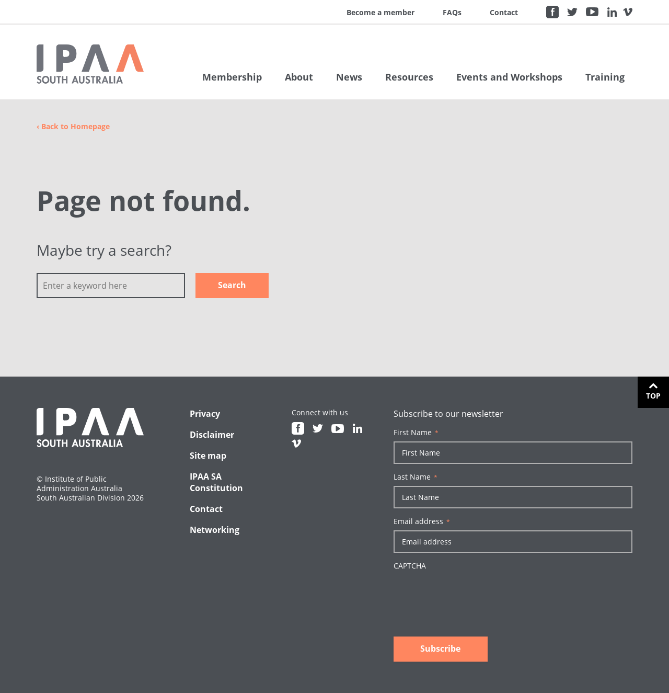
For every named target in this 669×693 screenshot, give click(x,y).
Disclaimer (212, 434)
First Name (416, 432)
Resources (409, 77)
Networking (214, 530)
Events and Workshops (509, 77)
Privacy (205, 413)
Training (605, 77)
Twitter (572, 12)
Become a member (380, 12)
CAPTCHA (410, 566)
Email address (422, 521)
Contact (504, 12)
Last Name (415, 477)
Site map (208, 455)
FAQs (452, 12)
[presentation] (473, 595)
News (349, 77)
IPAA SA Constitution (216, 482)
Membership (232, 77)
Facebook (552, 12)
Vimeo (627, 12)
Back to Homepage (73, 126)
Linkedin (612, 12)
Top (653, 396)
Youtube (592, 12)
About (299, 77)
